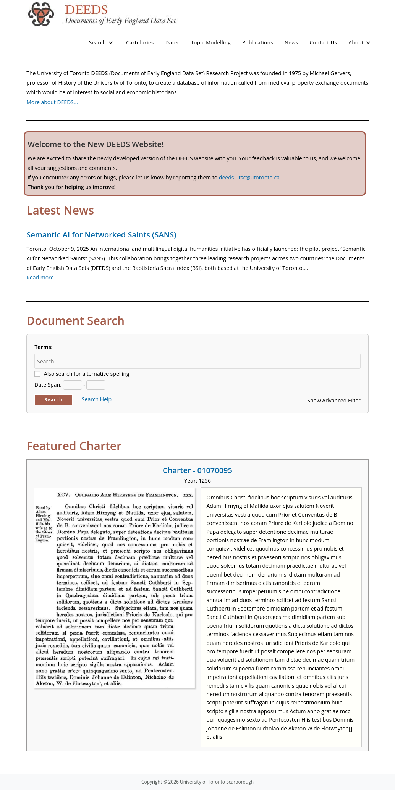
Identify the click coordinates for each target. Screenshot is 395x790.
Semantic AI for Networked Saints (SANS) (101, 234)
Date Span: (48, 384)
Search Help (97, 399)
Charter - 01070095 (197, 470)
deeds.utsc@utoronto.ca (249, 177)
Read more (39, 277)
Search (53, 399)
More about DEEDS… (52, 102)
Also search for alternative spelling (87, 373)
